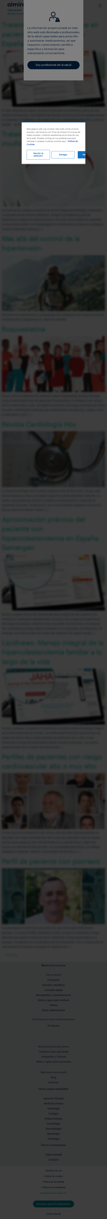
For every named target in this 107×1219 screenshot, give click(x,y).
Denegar (63, 155)
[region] (53, 143)
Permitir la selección (38, 154)
